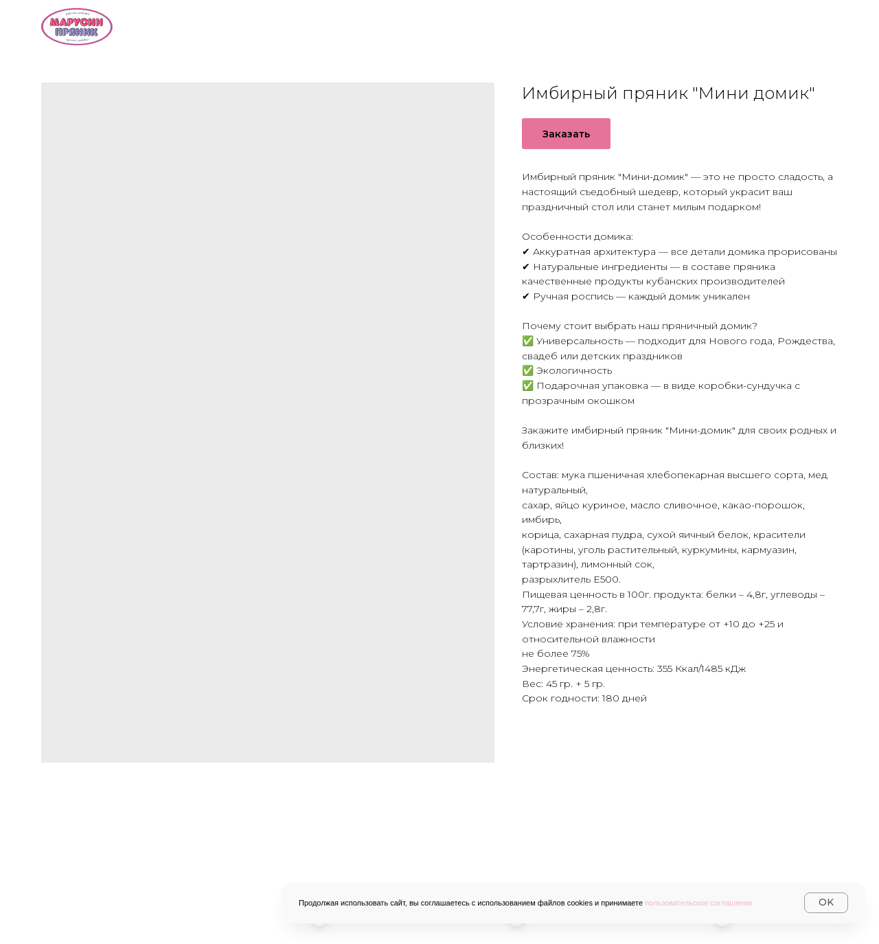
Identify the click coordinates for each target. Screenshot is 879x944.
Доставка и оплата (590, 24)
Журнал (810, 24)
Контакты (717, 24)
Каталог (467, 24)
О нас (384, 24)
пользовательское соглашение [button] (699, 903)
